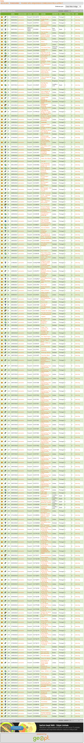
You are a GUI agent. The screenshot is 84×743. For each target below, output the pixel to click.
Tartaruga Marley (46, 352)
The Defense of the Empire (45, 56)
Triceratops (44, 701)
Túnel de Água (45, 217)
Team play (44, 284)
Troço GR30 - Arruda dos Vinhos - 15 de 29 (46, 559)
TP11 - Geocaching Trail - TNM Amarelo (46, 408)
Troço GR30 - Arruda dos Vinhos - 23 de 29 (46, 592)
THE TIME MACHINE (44, 492)
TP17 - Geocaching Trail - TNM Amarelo (46, 433)
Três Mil (43, 161)
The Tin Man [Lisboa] (44, 32)
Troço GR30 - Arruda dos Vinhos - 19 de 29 (46, 635)
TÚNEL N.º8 (44, 498)
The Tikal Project (45, 336)
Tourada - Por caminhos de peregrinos (45, 333)
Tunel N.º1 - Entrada (44, 507)
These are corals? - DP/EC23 (46, 108)
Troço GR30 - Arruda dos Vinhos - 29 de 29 (46, 584)
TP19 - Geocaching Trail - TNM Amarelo (46, 446)
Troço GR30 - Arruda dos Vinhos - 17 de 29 (46, 643)
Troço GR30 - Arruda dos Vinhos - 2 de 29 (46, 622)
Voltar (2, 1)
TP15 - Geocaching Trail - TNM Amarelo (46, 425)
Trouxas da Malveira (44, 44)
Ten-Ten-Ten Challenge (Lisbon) (44, 275)
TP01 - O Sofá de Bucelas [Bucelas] (46, 237)
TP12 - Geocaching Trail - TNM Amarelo (46, 412)
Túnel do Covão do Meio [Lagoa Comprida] (45, 263)
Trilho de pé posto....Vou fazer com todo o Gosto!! (46, 258)
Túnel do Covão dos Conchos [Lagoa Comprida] (46, 267)
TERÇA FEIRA (45, 240)
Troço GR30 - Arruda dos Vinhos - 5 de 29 (46, 609)
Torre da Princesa (46, 81)
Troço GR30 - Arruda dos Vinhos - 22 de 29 (46, 597)
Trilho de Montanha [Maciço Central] (46, 271)
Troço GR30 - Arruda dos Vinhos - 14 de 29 (46, 563)
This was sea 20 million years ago (46, 53)
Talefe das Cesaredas (44, 677)
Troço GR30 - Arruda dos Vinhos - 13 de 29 (46, 529)
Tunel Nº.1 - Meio (46, 504)
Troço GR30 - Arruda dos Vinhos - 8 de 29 (46, 546)
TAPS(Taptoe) (45, 674)
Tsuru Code (44, 302)
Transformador (45, 68)
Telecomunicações (46, 555)
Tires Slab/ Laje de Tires (45, 319)
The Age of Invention (44, 304)
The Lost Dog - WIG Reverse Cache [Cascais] (45, 221)
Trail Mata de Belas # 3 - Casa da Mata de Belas (46, 112)
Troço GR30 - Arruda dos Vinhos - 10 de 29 (46, 538)
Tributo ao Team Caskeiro (45, 198)
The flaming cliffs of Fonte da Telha (46, 698)
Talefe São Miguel (46, 158)
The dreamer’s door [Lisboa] (45, 22)
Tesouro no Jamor (46, 17)
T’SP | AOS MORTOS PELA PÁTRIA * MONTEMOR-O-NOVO (45, 360)
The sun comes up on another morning (46, 244)
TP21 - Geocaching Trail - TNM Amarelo (46, 454)
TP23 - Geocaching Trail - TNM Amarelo (46, 462)
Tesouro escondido (44, 695)
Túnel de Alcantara (43, 171)
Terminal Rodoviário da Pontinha (45, 519)
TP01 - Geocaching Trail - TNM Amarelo (46, 366)
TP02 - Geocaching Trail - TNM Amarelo (46, 370)
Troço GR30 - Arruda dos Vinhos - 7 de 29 (46, 601)
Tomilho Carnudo (46, 193)
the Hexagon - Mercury (45, 183)
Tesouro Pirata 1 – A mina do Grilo (46, 207)
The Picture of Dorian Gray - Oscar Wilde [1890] (45, 662)
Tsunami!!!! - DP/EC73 (44, 322)
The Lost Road (45, 204)
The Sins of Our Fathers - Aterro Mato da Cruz (45, 515)
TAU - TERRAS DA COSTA (45, 201)
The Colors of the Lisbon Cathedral (46, 253)
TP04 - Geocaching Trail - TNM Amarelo (46, 378)
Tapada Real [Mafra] (44, 98)
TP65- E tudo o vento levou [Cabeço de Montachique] (45, 295)
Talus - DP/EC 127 (46, 671)
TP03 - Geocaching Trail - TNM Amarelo (46, 374)
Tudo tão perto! (45, 688)
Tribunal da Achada (44, 59)
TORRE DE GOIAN (44, 50)
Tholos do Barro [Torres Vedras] (45, 35)
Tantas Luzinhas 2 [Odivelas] (46, 25)
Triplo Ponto (44, 707)
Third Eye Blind (45, 355)
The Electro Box (45, 346)
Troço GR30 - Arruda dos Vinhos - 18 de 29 (46, 639)
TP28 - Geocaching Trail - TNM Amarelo (46, 483)
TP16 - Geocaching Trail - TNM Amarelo (46, 429)
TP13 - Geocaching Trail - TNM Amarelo (46, 416)
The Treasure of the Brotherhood (45, 234)
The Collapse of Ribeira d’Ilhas (45, 92)
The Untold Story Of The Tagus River (46, 340)
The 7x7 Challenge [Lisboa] (44, 231)
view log (77, 17)
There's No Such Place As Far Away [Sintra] (45, 71)
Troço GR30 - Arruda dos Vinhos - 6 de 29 (46, 605)
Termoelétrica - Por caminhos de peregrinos (46, 511)
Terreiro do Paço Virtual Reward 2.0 (46, 682)
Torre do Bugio (45, 95)
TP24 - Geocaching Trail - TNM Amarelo (46, 467)
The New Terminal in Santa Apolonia (46, 313)
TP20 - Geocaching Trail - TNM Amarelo (46, 450)
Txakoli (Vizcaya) (46, 29)
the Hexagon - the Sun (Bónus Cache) (46, 189)
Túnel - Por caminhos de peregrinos (44, 329)
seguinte (76, 11)
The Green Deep (45, 47)
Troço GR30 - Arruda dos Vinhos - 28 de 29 (46, 580)
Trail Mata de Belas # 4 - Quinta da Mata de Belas (46, 116)
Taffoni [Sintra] (45, 75)
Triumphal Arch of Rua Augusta (46, 224)
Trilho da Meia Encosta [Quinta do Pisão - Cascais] (45, 142)
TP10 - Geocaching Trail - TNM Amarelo (46, 404)
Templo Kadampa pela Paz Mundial (46, 713)
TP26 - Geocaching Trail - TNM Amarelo (46, 475)
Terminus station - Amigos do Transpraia (46, 692)
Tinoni (42, 325)
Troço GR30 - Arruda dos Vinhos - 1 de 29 (46, 626)
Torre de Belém (45, 227)
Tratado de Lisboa (46, 310)
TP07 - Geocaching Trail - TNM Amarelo (46, 391)
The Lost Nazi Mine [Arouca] (45, 652)
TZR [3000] (44, 618)
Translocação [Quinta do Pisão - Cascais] (46, 137)
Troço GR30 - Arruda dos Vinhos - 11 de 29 (46, 533)
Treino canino (45, 710)
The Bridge (44, 716)
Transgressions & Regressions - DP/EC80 (46, 214)
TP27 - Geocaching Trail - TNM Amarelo (46, 479)
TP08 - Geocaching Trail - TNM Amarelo (46, 395)
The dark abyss (45, 655)
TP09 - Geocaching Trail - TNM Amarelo (46, 399)
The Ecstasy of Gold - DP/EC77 (45, 168)
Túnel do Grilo (45, 89)
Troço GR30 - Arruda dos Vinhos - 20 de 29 (46, 630)
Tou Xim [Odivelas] (44, 38)
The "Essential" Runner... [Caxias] (46, 525)
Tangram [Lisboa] (46, 680)
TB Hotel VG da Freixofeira (45, 210)
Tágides (43, 316)
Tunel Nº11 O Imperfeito (45, 495)
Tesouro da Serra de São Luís (46, 612)
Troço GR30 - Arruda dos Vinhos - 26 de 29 (46, 571)
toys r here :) (44, 250)
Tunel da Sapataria (43, 349)
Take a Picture (45, 290)
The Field (43, 649)
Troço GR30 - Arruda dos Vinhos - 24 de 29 (46, 588)
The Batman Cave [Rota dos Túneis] (46, 501)
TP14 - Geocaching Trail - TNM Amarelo (46, 420)
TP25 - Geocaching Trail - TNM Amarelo (46, 471)
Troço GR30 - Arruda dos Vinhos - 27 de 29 (46, 576)
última (81, 11)
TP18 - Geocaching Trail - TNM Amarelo (46, 437)
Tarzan (43, 646)
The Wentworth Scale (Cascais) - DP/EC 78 (46, 165)
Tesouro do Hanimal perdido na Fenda (45, 667)
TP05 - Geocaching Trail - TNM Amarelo (46, 383)
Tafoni (42, 41)
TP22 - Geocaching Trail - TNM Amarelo (46, 458)
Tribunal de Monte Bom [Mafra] (46, 131)
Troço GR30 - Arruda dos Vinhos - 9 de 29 (46, 542)
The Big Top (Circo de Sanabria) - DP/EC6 (44, 85)
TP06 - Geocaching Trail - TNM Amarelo (46, 387)
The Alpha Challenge (44, 152)
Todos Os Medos (46, 658)
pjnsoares (14, 3)
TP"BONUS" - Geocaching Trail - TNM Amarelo (46, 441)
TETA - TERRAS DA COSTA (45, 196)
